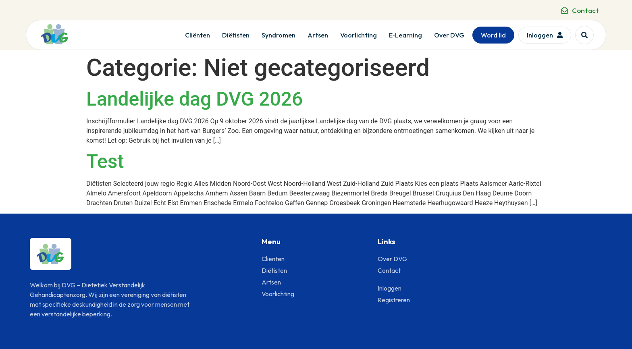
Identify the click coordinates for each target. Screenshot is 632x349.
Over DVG (449, 35)
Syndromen (278, 35)
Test (105, 161)
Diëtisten (235, 35)
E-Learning (405, 35)
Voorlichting (358, 35)
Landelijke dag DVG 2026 (194, 98)
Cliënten (197, 35)
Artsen (318, 35)
